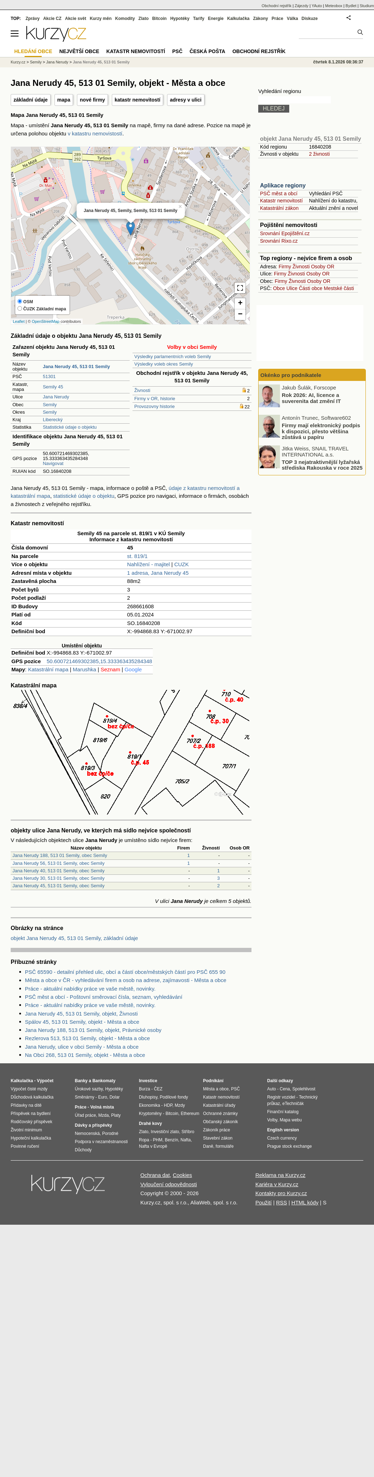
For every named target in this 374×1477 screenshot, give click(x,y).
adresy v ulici (186, 100)
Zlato (144, 18)
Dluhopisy (148, 1097)
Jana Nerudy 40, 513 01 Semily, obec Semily (58, 870)
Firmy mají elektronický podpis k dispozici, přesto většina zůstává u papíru (321, 431)
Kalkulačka (238, 18)
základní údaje (31, 100)
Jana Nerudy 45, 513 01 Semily (101, 62)
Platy (116, 1115)
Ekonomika (149, 1105)
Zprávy (33, 18)
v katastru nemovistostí (95, 133)
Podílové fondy (174, 1097)
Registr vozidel (281, 1097)
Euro (102, 1097)
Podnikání (213, 1080)
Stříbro (187, 1131)
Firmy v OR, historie (154, 398)
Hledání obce (33, 51)
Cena (285, 1088)
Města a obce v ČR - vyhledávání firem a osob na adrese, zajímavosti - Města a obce (125, 980)
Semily (50, 404)
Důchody (83, 1149)
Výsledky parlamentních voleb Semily (172, 356)
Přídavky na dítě (26, 1105)
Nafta (186, 1139)
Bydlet (351, 6)
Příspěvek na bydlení (31, 1113)
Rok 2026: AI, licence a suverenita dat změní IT (311, 398)
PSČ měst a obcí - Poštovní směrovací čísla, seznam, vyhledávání (103, 997)
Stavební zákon (218, 1138)
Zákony (260, 18)
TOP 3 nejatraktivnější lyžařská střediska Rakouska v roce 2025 (322, 465)
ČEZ (158, 1088)
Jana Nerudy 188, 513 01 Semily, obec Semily (59, 855)
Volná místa (102, 1107)
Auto (271, 1088)
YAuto (317, 6)
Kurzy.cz (18, 62)
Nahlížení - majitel (148, 564)
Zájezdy (301, 6)
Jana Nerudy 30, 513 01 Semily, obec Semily (58, 878)
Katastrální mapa (48, 669)
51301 (49, 376)
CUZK (181, 564)
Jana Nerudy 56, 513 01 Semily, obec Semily (58, 863)
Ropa (144, 1139)
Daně (208, 1146)
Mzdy (180, 1105)
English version (283, 1129)
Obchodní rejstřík (277, 6)
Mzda (103, 1115)
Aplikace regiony (283, 185)
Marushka (84, 669)
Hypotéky (179, 18)
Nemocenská (87, 1133)
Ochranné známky (220, 1113)
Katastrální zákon (279, 208)
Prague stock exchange (289, 1146)
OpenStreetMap (45, 321)
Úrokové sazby (89, 1088)
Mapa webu (291, 1119)
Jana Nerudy (56, 396)
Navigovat (53, 463)
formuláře (224, 1146)
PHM (157, 1139)
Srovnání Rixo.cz (279, 241)
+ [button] (240, 303)
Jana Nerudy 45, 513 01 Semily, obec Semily (58, 885)
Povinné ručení (25, 1146)
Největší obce (79, 51)
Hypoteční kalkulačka (31, 1138)
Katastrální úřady (219, 1105)
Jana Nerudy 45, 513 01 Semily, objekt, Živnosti (81, 1014)
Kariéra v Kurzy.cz (276, 1184)
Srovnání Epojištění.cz (285, 233)
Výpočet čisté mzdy (29, 1088)
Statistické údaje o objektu (70, 427)
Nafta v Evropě (153, 1146)
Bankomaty (103, 1080)
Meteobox (333, 6)
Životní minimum (26, 1129)
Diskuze (310, 18)
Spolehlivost (304, 1088)
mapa (64, 100)
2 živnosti (319, 154)
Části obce (310, 288)
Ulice (291, 288)
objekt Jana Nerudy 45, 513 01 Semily (310, 139)
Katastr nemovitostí (281, 200)
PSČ (177, 51)
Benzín (171, 1139)
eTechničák (293, 1103)
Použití (263, 1202)
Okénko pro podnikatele (290, 375)
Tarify (198, 18)
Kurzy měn (100, 18)
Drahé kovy (150, 1123)
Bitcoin (159, 18)
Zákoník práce (216, 1129)
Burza (144, 1088)
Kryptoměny (150, 1113)
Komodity (125, 18)
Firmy (285, 266)
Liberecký (53, 419)
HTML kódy (304, 1202)
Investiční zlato (165, 1131)
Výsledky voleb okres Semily (163, 364)
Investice (148, 1080)
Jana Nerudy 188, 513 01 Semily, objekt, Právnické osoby (93, 1030)
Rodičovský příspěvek (31, 1121)
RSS (281, 1202)
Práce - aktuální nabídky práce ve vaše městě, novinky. (90, 989)
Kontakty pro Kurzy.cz (281, 1193)
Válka (292, 18)
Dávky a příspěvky (93, 1125)
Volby (272, 1119)
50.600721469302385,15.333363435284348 (99, 661)
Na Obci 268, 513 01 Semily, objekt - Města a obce (85, 1055)
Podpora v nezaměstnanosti (101, 1141)
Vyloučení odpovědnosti (168, 1184)
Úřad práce (85, 1115)
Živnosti (142, 390)
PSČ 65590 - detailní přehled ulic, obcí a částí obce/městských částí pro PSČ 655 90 (125, 972)
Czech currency (282, 1138)
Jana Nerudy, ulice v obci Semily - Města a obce (82, 1047)
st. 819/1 (137, 556)
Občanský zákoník (220, 1121)
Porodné (110, 1133)
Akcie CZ (52, 18)
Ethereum (190, 1113)
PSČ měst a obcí (278, 193)
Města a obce (216, 1088)
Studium (367, 6)
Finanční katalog (282, 1111)
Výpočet (45, 1080)
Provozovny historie (154, 406)
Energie (216, 18)
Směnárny (84, 1097)
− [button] (240, 314)
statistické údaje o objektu (83, 496)
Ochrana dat (155, 1175)
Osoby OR (322, 266)
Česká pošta (207, 51)
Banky (81, 1080)
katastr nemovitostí (137, 100)
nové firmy (92, 100)
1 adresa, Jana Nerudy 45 (158, 573)
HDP (168, 1105)
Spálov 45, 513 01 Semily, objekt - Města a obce (82, 1022)
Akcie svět (75, 18)
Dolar (114, 1097)
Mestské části (339, 288)
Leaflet (19, 321)
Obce (279, 288)
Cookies (182, 1175)
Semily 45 (53, 386)
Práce (278, 18)
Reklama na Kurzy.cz (280, 1175)
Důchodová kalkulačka (32, 1097)
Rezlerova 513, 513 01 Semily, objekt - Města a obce (87, 1038)
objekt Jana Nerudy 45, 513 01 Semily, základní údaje (74, 938)
